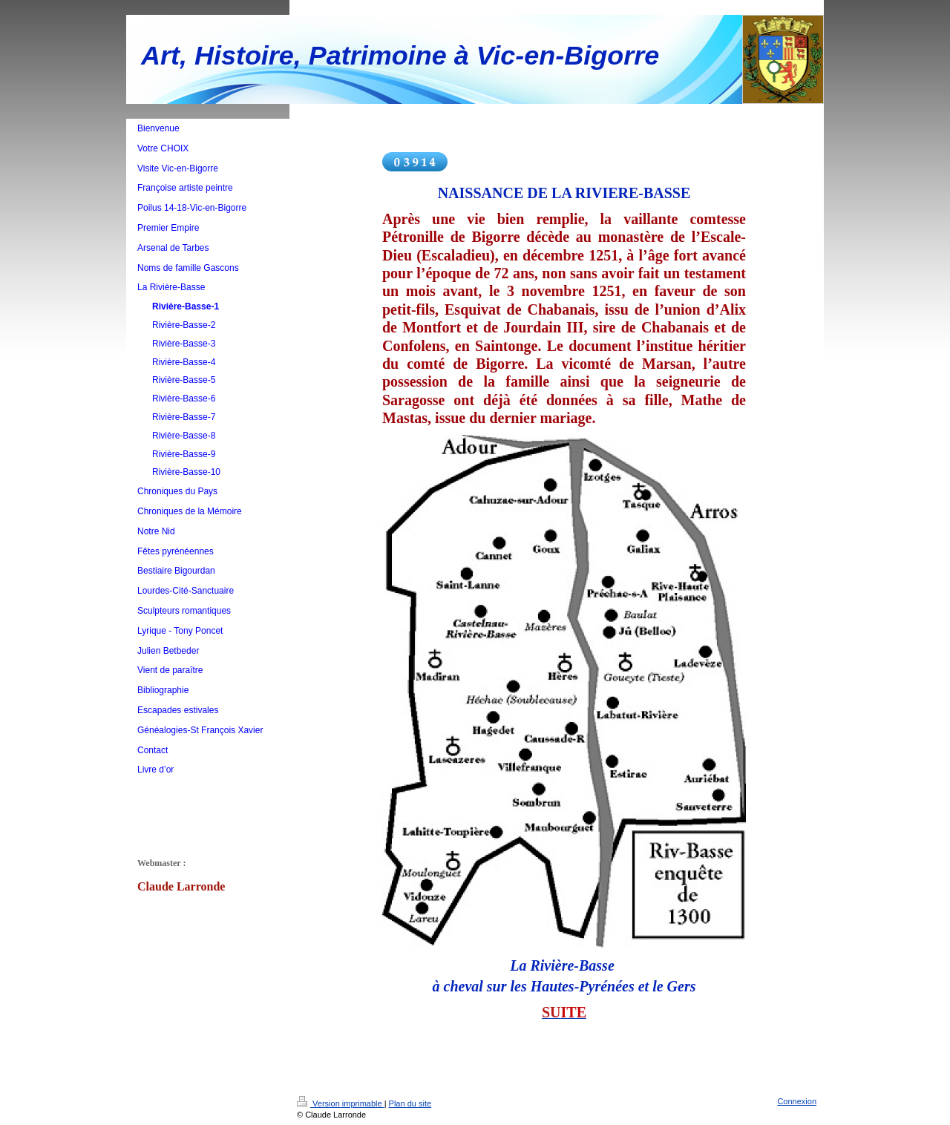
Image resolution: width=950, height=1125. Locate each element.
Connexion (796, 1101)
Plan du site (410, 1103)
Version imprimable (340, 1103)
